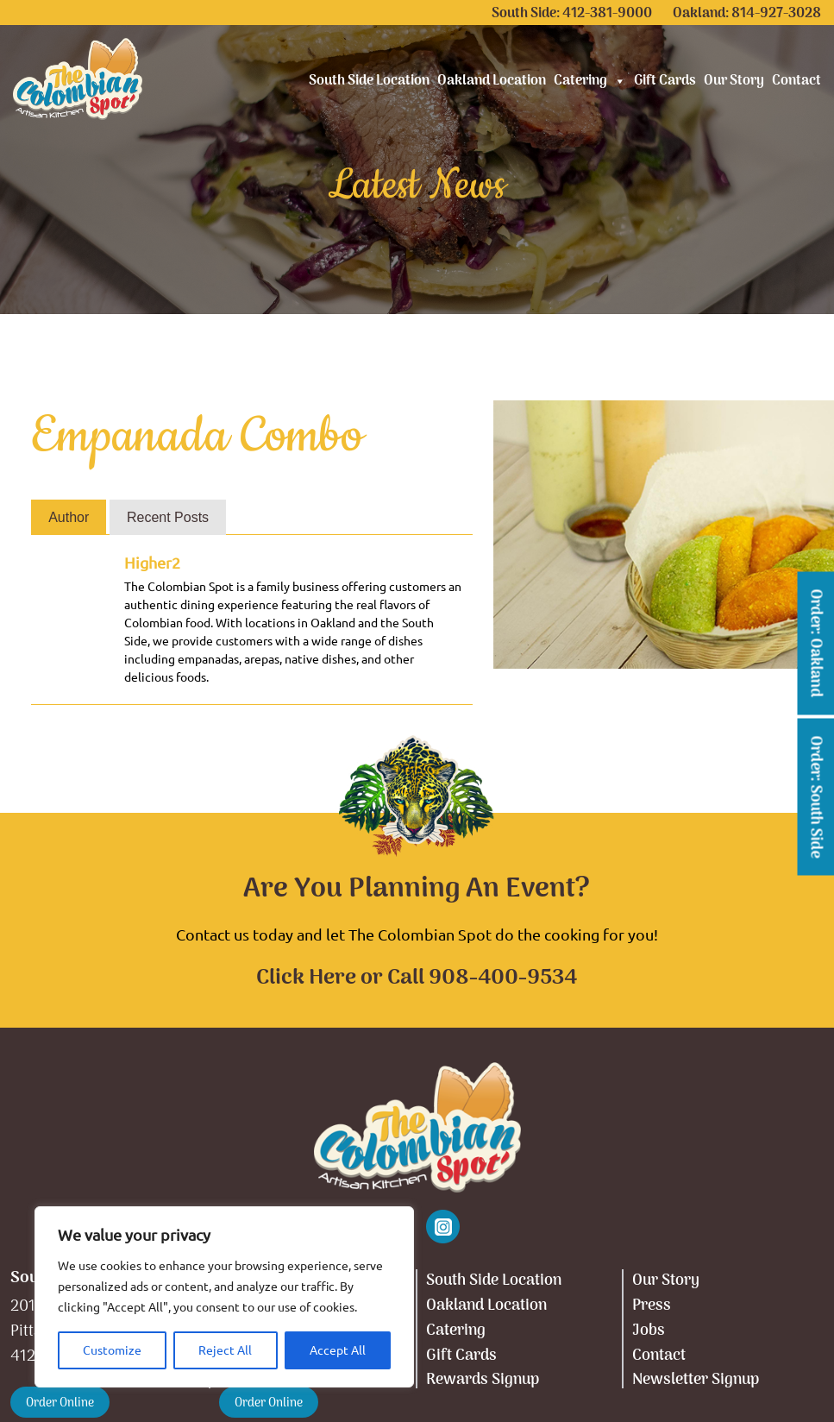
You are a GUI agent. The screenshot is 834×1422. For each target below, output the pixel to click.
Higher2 (152, 562)
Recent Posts (168, 517)
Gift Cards (665, 81)
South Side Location (369, 81)
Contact (796, 81)
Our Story (734, 81)
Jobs (648, 1330)
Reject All (225, 1350)
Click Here (306, 978)
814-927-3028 (776, 14)
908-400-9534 (503, 978)
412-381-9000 (607, 14)
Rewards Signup (482, 1380)
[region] (224, 1296)
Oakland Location (491, 81)
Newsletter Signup (695, 1380)
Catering (590, 81)
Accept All (338, 1350)
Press (651, 1305)
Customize (112, 1350)
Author (68, 517)
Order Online (60, 1403)
